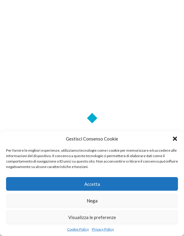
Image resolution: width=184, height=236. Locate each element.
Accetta (92, 184)
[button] (175, 139)
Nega (92, 200)
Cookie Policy (78, 229)
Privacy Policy (103, 229)
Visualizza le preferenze (92, 217)
